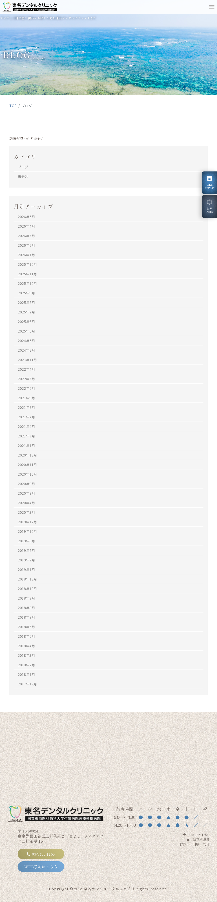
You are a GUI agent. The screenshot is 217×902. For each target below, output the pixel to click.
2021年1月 (26, 445)
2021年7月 (26, 416)
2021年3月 (26, 435)
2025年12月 (27, 264)
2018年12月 (27, 579)
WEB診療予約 (209, 183)
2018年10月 (27, 588)
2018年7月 (26, 617)
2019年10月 (27, 531)
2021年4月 (26, 426)
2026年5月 (26, 216)
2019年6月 (26, 540)
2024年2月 (26, 350)
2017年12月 (27, 683)
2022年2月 (26, 388)
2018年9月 (26, 598)
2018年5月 (26, 636)
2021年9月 (26, 397)
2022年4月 (26, 369)
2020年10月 (27, 474)
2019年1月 (26, 569)
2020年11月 (27, 464)
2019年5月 (26, 550)
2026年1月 (26, 254)
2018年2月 (26, 664)
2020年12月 (27, 455)
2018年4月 (26, 645)
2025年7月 (26, 312)
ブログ (23, 166)
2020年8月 (26, 493)
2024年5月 (26, 340)
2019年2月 (26, 559)
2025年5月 (26, 331)
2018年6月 (26, 626)
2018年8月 (26, 607)
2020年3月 (26, 512)
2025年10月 (27, 283)
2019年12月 (27, 521)
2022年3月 (26, 378)
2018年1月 (26, 674)
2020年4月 (26, 502)
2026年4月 (26, 226)
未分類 (23, 176)
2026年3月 (26, 235)
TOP (13, 105)
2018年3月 (26, 655)
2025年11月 (27, 273)
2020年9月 (26, 483)
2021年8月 (26, 407)
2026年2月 (26, 245)
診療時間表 (210, 206)
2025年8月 (26, 302)
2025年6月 (26, 321)
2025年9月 (26, 292)
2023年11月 (27, 359)
